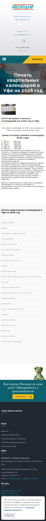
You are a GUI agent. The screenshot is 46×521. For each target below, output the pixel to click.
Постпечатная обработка (10, 250)
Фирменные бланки (9, 298)
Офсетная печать (8, 223)
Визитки (4, 228)
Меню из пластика (8, 325)
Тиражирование (7, 239)
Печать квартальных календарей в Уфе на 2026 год (21, 277)
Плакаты (4, 314)
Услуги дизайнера (8, 320)
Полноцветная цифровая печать (13, 233)
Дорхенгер (5, 331)
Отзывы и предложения (10, 435)
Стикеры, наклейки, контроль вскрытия (16, 293)
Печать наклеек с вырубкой (12, 341)
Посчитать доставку (8, 446)
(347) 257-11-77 (22, 31)
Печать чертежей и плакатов (12, 309)
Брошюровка (6, 304)
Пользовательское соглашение (13, 439)
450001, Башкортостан (22, 16)
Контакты (24, 396)
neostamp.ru (33, 478)
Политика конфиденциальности (13, 442)
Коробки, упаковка (8, 336)
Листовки (4, 282)
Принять (9, 515)
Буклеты (4, 266)
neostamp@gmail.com (22, 35)
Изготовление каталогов (10, 260)
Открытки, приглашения (10, 287)
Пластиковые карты (8, 271)
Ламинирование (7, 255)
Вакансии (5, 431)
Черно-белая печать (9, 244)
